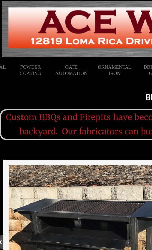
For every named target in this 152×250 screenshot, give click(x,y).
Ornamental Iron (115, 70)
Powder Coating (30, 70)
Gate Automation (71, 70)
